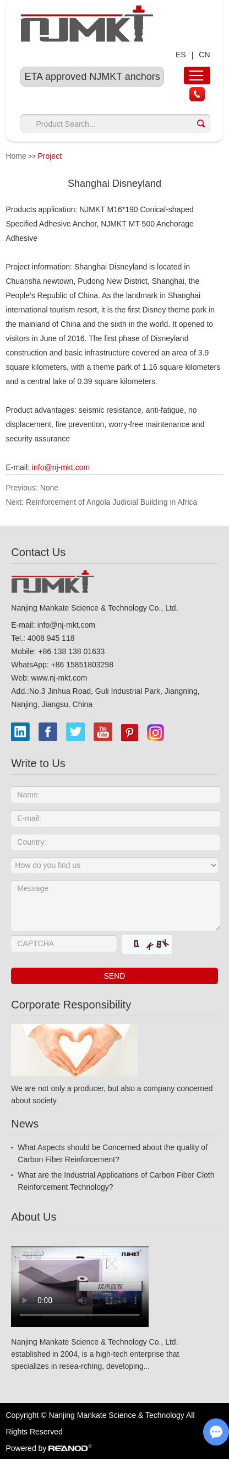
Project (49, 156)
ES (181, 54)
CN (204, 54)
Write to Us (38, 763)
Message (115, 905)
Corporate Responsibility (71, 1005)
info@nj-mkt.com (61, 467)
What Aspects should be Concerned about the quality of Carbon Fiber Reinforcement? (113, 1153)
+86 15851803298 (82, 664)
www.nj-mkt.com (59, 677)
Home (16, 156)
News (25, 1124)
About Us (33, 1217)
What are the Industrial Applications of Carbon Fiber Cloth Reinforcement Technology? (116, 1180)
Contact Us (38, 552)
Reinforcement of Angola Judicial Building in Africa (111, 502)
